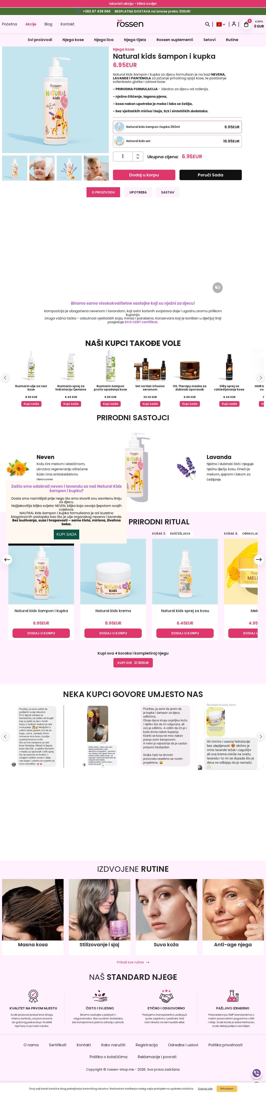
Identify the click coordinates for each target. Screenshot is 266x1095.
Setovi (209, 39)
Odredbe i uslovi (183, 1045)
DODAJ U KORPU (41, 715)
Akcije (30, 24)
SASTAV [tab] (168, 192)
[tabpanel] (133, 263)
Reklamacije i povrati (157, 1056)
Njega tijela (135, 39)
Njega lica (104, 39)
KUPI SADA (66, 576)
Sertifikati (57, 1045)
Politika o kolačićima (108, 1056)
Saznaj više (205, 1088)
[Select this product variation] (177, 127)
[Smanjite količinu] (138, 154)
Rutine (232, 39)
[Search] (207, 24)
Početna (9, 24)
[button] (14, 169)
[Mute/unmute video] (218, 287)
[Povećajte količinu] (138, 158)
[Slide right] (260, 377)
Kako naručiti (113, 1045)
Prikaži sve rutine (133, 962)
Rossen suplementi (175, 39)
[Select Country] (220, 24)
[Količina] (122, 156)
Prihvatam (226, 1088)
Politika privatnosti (225, 1045)
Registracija (147, 1045)
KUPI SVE (133, 745)
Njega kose (73, 39)
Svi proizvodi (40, 39)
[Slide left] (5, 377)
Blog (48, 24)
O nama (31, 1045)
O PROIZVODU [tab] (102, 192)
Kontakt (67, 24)
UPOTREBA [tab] (138, 192)
